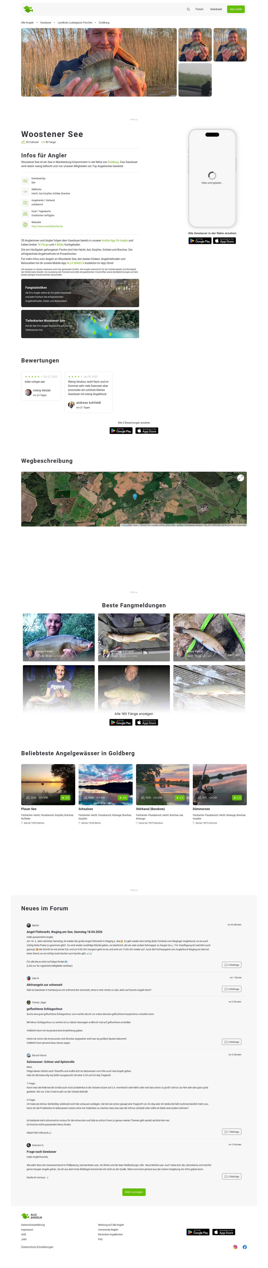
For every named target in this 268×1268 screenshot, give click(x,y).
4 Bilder (59, 244)
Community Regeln (108, 1229)
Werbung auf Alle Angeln (111, 1224)
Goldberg (113, 162)
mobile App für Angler (115, 240)
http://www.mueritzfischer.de (47, 226)
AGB (23, 1234)
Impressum (27, 1229)
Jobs (23, 1239)
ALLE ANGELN (75, 263)
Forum (199, 9)
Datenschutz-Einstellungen (37, 1247)
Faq (100, 1239)
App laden (236, 9)
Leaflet (124, 525)
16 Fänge (43, 244)
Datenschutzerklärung (33, 1224)
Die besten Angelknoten (110, 1234)
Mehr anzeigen (134, 1192)
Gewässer (216, 9)
